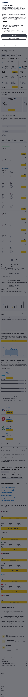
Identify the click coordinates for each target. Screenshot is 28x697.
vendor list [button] (5, 20)
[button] (14, 35)
